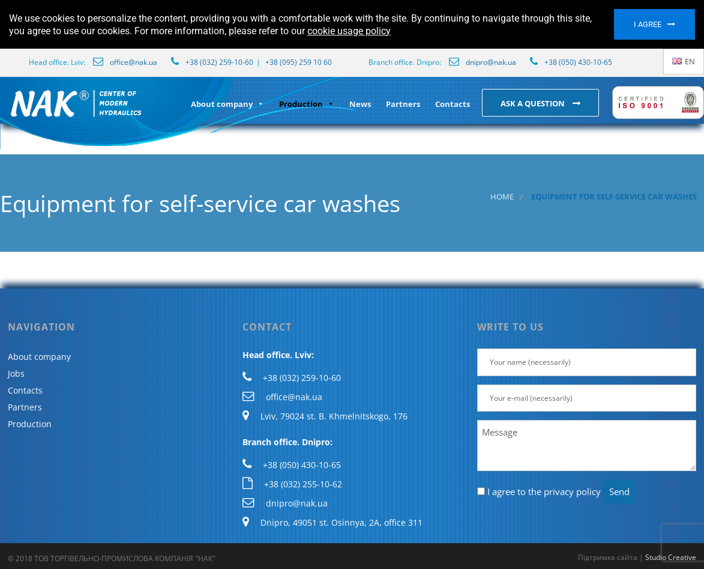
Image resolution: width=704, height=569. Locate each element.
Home (502, 197)
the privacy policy (564, 491)
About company (227, 104)
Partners (403, 104)
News (360, 104)
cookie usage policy (349, 31)
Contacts (452, 104)
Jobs (16, 373)
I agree (647, 24)
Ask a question (534, 103)
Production (306, 104)
